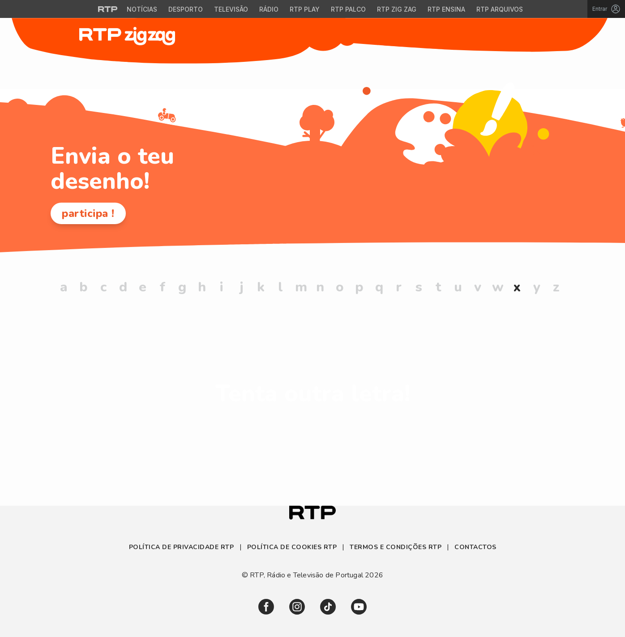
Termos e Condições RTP (395, 547)
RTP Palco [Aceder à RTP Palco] (348, 9)
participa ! (88, 213)
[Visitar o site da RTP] (108, 9)
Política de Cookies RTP (292, 547)
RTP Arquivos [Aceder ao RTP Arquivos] (499, 9)
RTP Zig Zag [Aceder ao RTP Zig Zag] (396, 9)
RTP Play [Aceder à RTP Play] (305, 9)
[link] (266, 607)
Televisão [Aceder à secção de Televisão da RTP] (231, 9)
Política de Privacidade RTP (182, 547)
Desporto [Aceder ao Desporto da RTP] (185, 9)
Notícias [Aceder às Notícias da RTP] (142, 9)
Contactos (475, 547)
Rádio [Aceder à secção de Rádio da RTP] (268, 9)
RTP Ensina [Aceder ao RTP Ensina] (446, 9)
